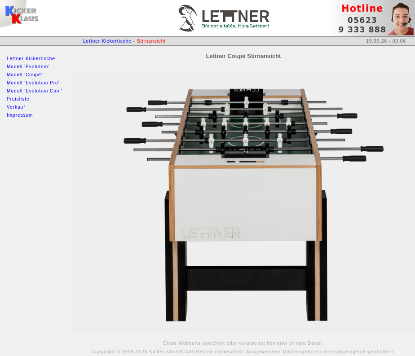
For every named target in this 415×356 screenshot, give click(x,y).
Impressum (20, 115)
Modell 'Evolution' (28, 66)
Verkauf (16, 107)
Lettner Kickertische (31, 58)
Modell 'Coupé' (25, 74)
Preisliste (18, 99)
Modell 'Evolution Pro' (33, 82)
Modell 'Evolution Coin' (34, 90)
